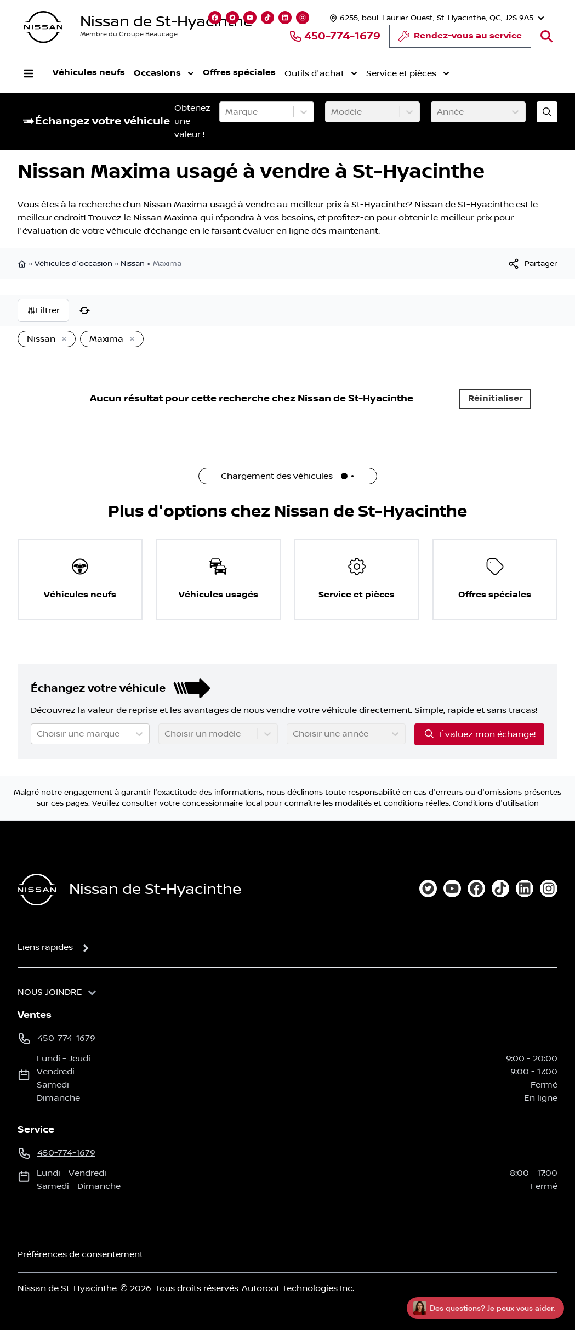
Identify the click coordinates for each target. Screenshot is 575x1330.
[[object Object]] (532, 263)
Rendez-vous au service (460, 39)
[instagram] (548, 888)
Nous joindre (50, 992)
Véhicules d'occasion (73, 263)
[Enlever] (62, 339)
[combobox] (226, 111)
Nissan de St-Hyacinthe (166, 22)
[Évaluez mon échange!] (547, 111)
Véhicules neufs (89, 72)
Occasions (164, 73)
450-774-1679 (334, 36)
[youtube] (452, 888)
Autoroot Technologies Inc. (298, 1288)
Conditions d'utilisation (496, 803)
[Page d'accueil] (37, 890)
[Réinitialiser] (84, 310)
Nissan (133, 263)
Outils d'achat (320, 73)
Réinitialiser (495, 398)
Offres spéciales (239, 72)
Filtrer (43, 310)
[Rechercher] (546, 36)
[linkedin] (524, 888)
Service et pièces (407, 73)
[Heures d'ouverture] (435, 18)
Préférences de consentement (80, 1254)
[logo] (43, 27)
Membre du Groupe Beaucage (129, 34)
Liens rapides (45, 947)
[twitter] (428, 888)
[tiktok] (500, 888)
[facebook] (476, 888)
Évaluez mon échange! (479, 734)
